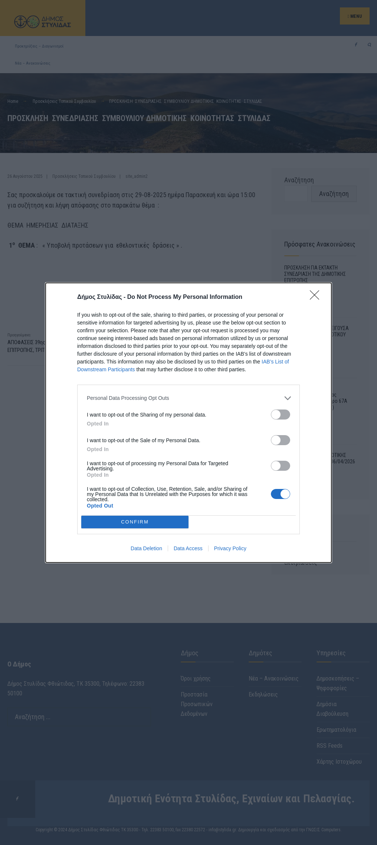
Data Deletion (146, 548)
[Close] (317, 297)
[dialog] (188, 422)
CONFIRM (135, 522)
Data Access (188, 548)
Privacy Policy (230, 548)
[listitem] (188, 398)
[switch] (280, 415)
